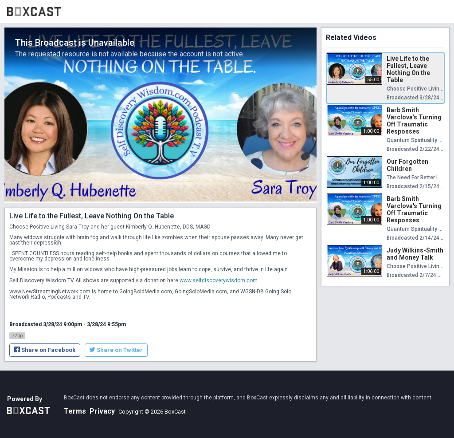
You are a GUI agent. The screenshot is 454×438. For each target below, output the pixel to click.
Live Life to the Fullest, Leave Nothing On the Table (408, 69)
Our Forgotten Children (407, 165)
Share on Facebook (44, 350)
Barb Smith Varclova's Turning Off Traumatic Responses (414, 121)
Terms (75, 411)
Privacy (102, 411)
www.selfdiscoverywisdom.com (219, 280)
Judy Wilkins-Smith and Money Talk (415, 254)
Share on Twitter (116, 350)
